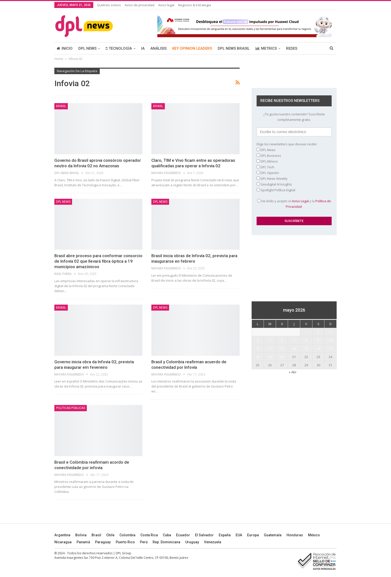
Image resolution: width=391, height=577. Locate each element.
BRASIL (61, 106)
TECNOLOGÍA (119, 48)
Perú (144, 542)
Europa (253, 535)
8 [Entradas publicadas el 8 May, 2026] (306, 340)
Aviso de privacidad (139, 5)
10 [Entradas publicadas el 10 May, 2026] (330, 340)
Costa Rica (149, 535)
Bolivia (81, 535)
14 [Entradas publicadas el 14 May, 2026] (294, 348)
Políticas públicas (70, 408)
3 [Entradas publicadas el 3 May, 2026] (330, 332)
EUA (239, 535)
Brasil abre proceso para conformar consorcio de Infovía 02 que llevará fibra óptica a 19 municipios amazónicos (98, 261)
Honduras (295, 535)
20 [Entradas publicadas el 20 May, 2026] (282, 357)
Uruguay (192, 542)
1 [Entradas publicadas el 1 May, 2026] (306, 332)
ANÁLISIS (158, 48)
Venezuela (212, 542)
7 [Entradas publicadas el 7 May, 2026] (294, 340)
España (225, 535)
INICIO (65, 48)
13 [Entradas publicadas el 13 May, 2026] (282, 348)
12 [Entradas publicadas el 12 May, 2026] (270, 348)
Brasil (96, 535)
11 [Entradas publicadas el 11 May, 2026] (257, 348)
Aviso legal (166, 5)
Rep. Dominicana (166, 542)
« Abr (292, 372)
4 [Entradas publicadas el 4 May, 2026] (258, 340)
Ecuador (183, 535)
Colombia (127, 535)
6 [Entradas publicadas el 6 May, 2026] (282, 340)
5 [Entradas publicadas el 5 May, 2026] (270, 340)
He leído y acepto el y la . (294, 204)
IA (143, 48)
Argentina (62, 535)
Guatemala (273, 535)
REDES (291, 48)
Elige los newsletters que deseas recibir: (287, 144)
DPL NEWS (87, 48)
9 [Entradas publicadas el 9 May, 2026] (318, 340)
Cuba (167, 535)
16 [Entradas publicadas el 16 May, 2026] (318, 348)
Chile (110, 535)
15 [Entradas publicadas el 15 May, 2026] (306, 348)
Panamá (83, 542)
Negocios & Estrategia (194, 5)
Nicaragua (63, 542)
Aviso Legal (300, 201)
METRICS (266, 48)
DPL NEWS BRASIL (234, 48)
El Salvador (204, 535)
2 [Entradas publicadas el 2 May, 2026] (318, 332)
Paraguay (103, 542)
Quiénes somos (109, 5)
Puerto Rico (125, 542)
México (314, 535)
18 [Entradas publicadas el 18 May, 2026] (257, 357)
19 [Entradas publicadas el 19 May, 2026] (270, 357)
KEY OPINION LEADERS (192, 48)
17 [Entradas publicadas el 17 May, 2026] (330, 348)
